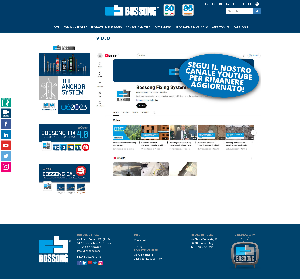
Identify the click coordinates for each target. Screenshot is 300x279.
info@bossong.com (88, 251)
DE (220, 4)
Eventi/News (163, 27)
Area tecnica (221, 27)
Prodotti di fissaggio (106, 27)
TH (242, 4)
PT (234, 4)
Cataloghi (241, 27)
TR (249, 4)
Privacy (138, 246)
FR (213, 4)
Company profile (75, 27)
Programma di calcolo (191, 27)
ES (227, 4)
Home (55, 27)
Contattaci (140, 240)
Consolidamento (138, 27)
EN (206, 4)
